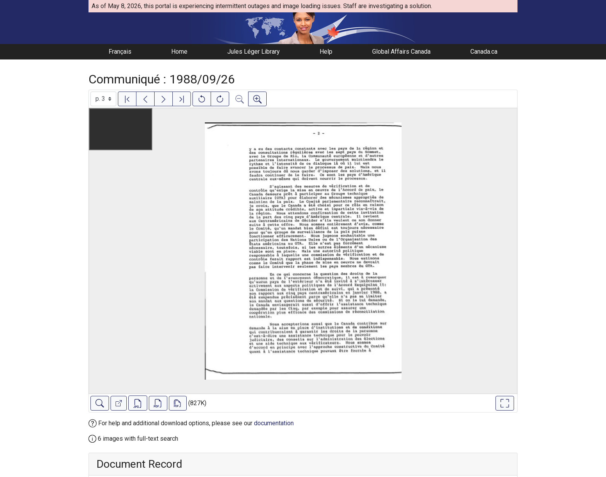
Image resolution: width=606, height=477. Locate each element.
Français (120, 51)
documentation (274, 423)
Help (326, 51)
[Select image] (103, 99)
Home (179, 51)
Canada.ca (483, 51)
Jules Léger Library (253, 51)
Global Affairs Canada (401, 51)
